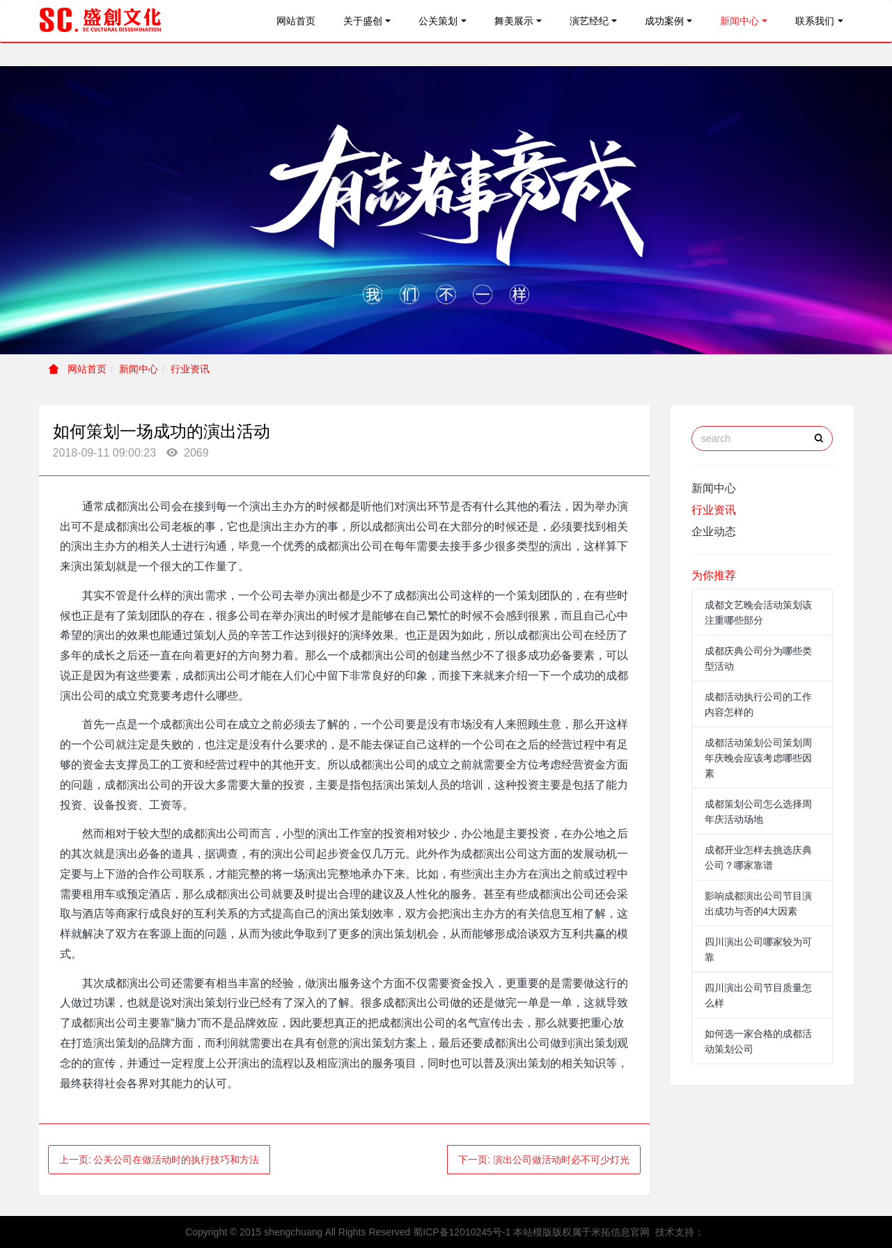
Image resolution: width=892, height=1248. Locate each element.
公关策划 (437, 20)
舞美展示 (513, 20)
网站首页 (295, 20)
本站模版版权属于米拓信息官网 (581, 1232)
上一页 (159, 1159)
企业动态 (713, 531)
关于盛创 (362, 20)
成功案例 (664, 20)
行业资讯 (190, 368)
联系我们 (814, 20)
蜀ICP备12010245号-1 (461, 1232)
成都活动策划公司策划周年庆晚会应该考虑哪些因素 (758, 758)
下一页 (543, 1159)
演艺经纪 (589, 20)
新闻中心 (739, 20)
